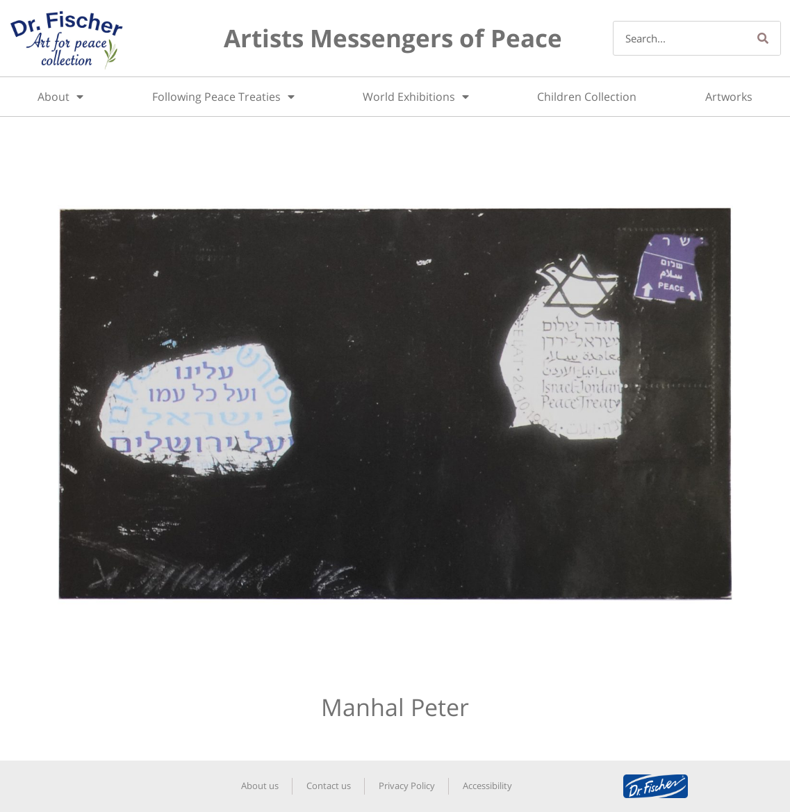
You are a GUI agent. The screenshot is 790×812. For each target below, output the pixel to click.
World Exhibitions (416, 96)
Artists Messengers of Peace (393, 38)
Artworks (728, 96)
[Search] (763, 38)
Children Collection (586, 96)
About (60, 96)
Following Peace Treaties (223, 96)
